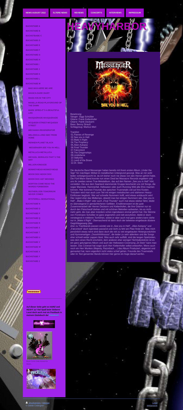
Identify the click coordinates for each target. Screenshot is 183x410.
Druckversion (33, 403)
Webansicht (152, 405)
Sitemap (45, 403)
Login (154, 403)
